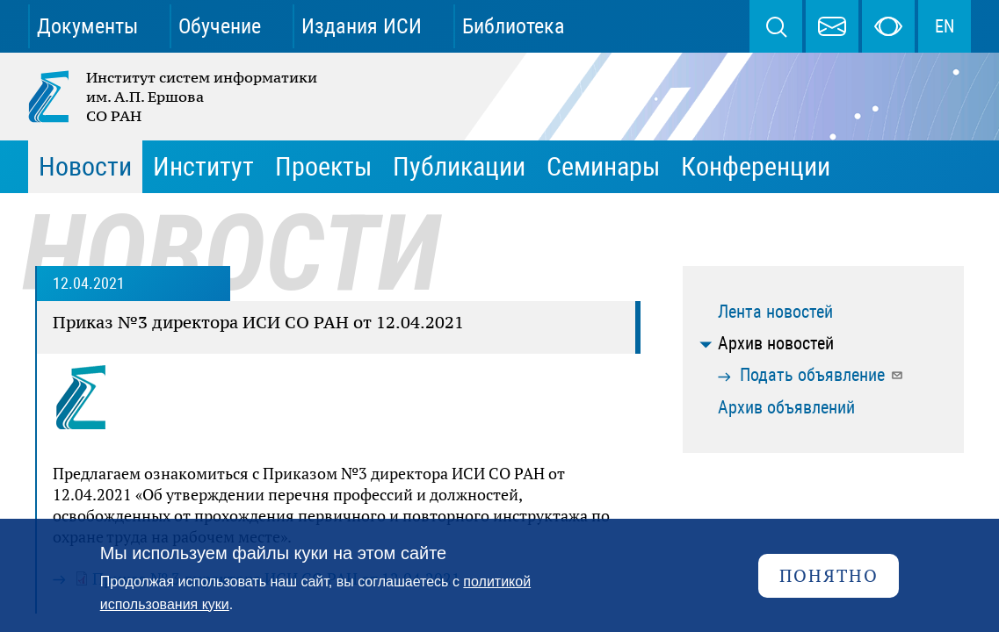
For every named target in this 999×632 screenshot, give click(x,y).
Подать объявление (822, 374)
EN (944, 26)
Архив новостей (776, 343)
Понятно (829, 575)
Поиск (775, 26)
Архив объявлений (786, 407)
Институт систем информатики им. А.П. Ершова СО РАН (174, 97)
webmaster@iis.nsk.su (832, 26)
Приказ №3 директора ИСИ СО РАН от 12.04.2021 (258, 322)
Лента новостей (775, 311)
